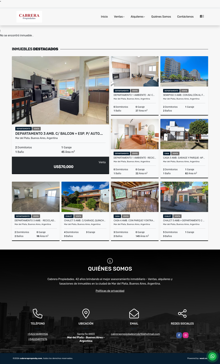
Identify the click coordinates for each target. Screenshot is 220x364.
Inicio (104, 16)
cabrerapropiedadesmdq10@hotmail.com (135, 334)
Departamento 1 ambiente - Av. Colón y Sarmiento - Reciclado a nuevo (135, 95)
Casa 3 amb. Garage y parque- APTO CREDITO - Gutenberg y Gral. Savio (184, 157)
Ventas (118, 16)
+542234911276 (37, 339)
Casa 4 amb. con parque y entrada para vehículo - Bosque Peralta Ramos (135, 220)
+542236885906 (38, 334)
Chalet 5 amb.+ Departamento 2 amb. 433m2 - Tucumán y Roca (184, 220)
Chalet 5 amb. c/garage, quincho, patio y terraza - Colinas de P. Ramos (85, 220)
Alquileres (137, 16)
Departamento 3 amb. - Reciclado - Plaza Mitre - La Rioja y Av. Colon (36, 220)
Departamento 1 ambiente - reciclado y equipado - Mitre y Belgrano (135, 157)
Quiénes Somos (161, 16)
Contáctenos (185, 16)
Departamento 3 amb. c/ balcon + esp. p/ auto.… (59, 134)
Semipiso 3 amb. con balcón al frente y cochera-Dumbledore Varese (184, 95)
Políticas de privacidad (110, 290)
